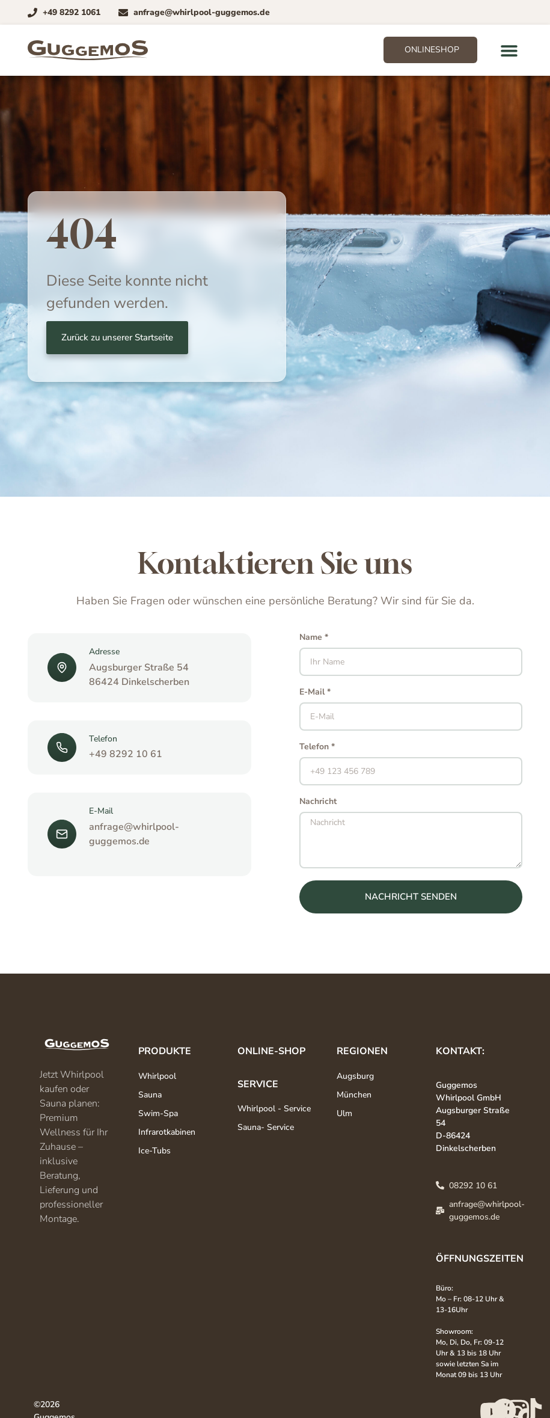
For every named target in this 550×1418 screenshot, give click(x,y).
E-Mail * (315, 693)
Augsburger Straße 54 (139, 667)
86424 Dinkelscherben (139, 682)
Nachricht (318, 802)
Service (257, 1084)
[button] (508, 50)
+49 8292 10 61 (125, 754)
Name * (313, 638)
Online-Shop (271, 1051)
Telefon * (317, 747)
